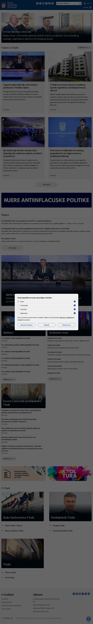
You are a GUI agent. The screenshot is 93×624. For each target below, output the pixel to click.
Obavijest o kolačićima (66, 317)
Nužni (22, 301)
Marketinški (23, 313)
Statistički (23, 309)
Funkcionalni (24, 305)
